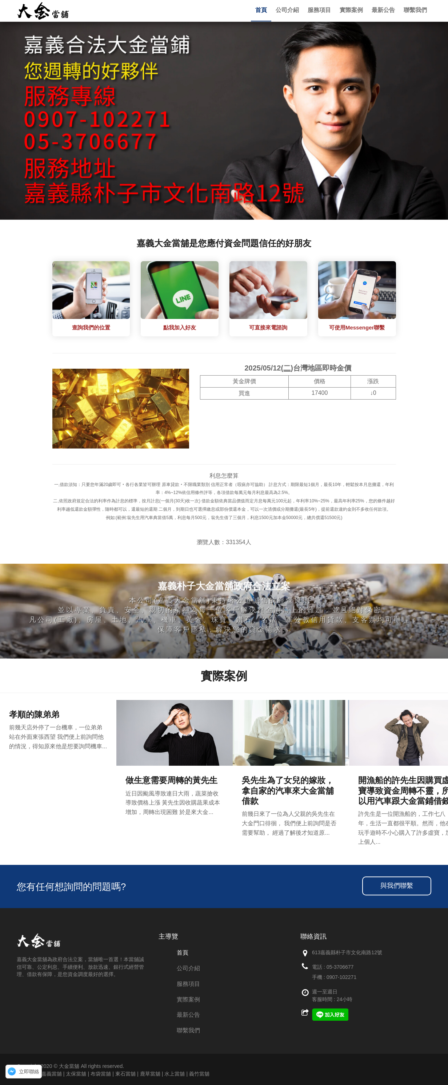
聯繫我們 (188, 1030)
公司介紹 (188, 968)
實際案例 (188, 999)
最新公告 (188, 1015)
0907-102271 (342, 977)
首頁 (182, 953)
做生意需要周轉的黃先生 (171, 780)
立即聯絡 (29, 1071)
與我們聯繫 (396, 885)
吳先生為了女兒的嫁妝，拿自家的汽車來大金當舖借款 (288, 791)
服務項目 (188, 984)
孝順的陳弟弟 (34, 714)
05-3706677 (340, 967)
